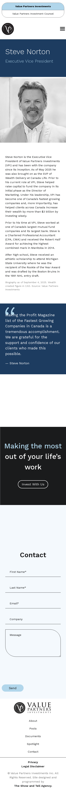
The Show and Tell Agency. (33, 785)
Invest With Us (33, 484)
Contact (33, 751)
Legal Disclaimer (33, 766)
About (33, 720)
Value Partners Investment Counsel (33, 13)
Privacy (33, 762)
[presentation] (28, 669)
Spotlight (33, 744)
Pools (33, 728)
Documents (33, 736)
